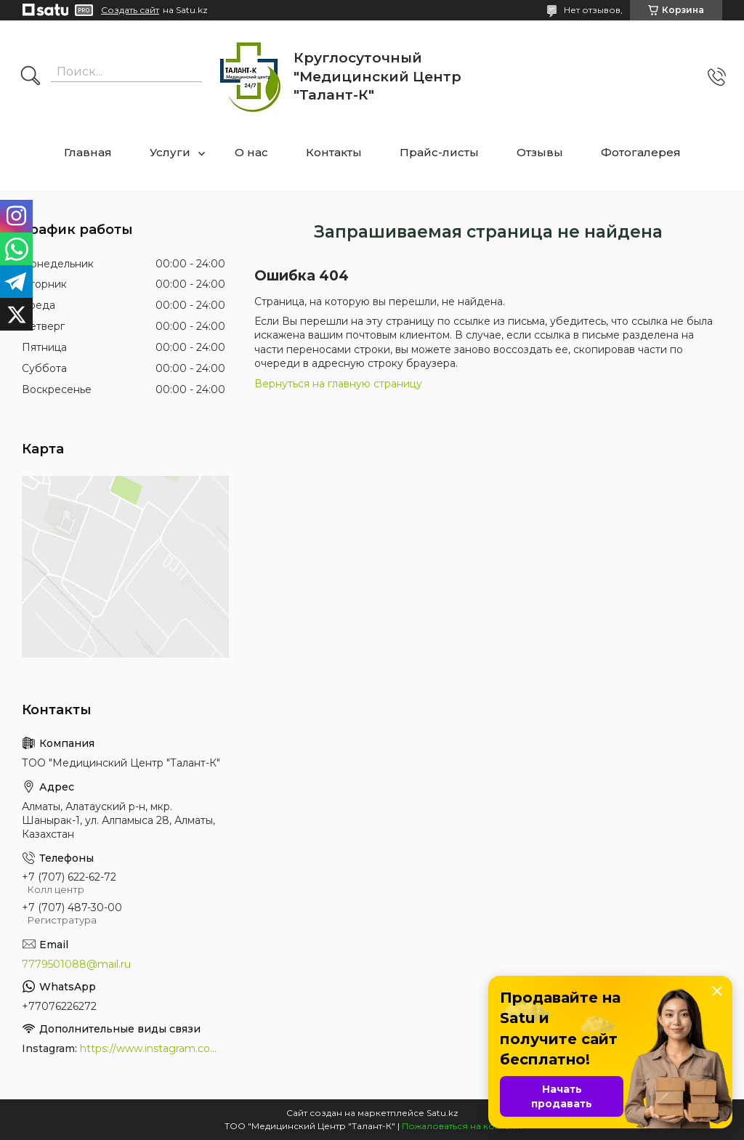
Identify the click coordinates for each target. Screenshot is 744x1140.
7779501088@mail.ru (76, 964)
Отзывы (540, 152)
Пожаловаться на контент (460, 1125)
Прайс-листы (439, 152)
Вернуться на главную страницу (338, 383)
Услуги (170, 152)
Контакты (334, 152)
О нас (251, 152)
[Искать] (30, 77)
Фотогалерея (641, 152)
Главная (88, 152)
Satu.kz (442, 1112)
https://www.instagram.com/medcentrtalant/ (152, 1048)
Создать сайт (130, 10)
